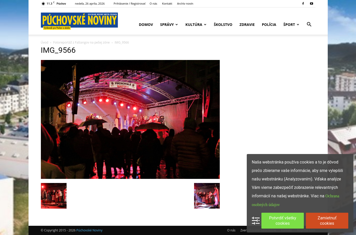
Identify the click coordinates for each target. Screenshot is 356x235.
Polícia (269, 24)
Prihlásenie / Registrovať (129, 3)
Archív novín (185, 3)
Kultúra (195, 24)
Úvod (44, 42)
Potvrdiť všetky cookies (282, 221)
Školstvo (223, 24)
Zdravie (247, 24)
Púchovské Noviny (89, 230)
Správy (169, 24)
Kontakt (167, 3)
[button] (309, 25)
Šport (291, 24)
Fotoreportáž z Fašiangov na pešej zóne (81, 42)
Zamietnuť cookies (327, 221)
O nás (153, 3)
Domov (146, 24)
